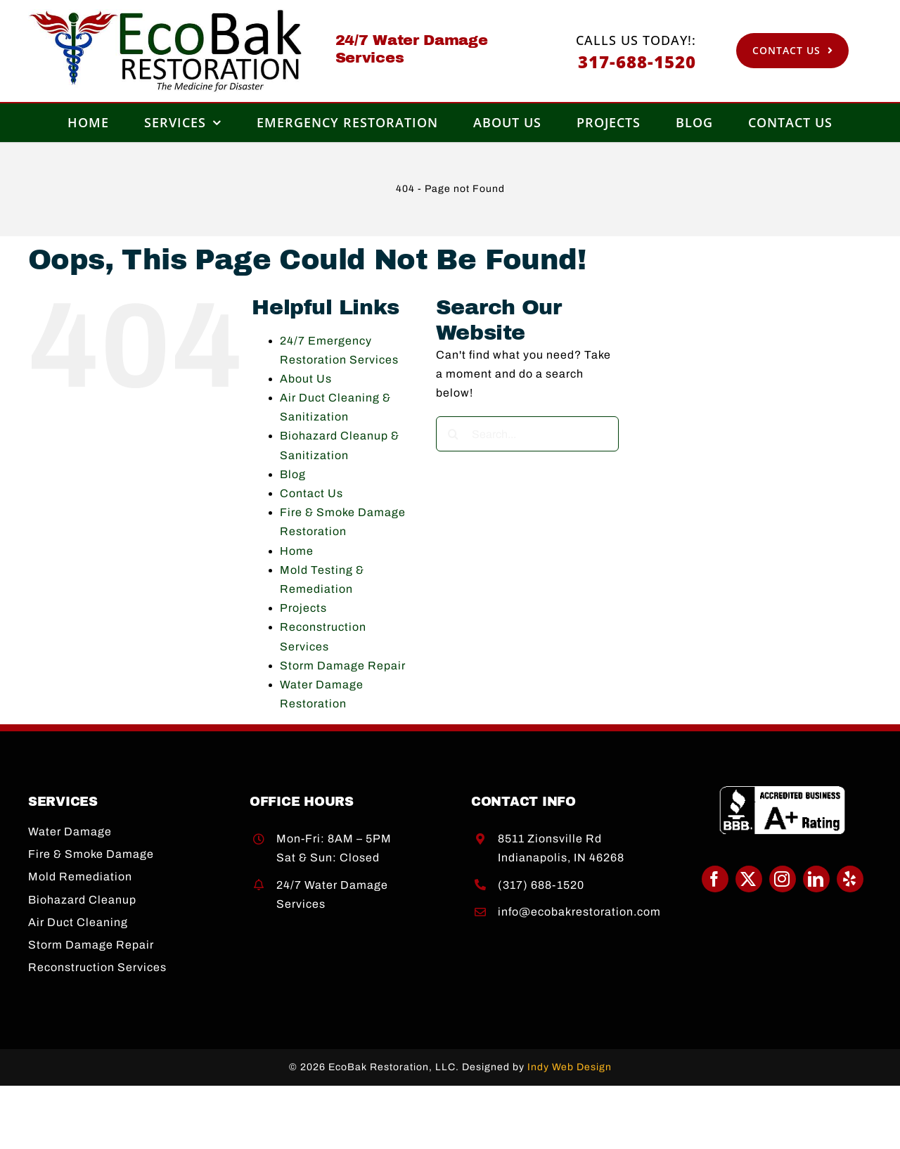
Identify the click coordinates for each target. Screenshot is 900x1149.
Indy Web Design (569, 1067)
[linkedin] (816, 879)
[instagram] (782, 879)
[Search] (453, 433)
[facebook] (715, 879)
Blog (293, 474)
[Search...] (527, 433)
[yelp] (850, 879)
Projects (303, 608)
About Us (306, 379)
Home (297, 551)
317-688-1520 (637, 61)
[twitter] (748, 879)
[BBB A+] (782, 791)
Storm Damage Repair (343, 666)
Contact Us (311, 493)
